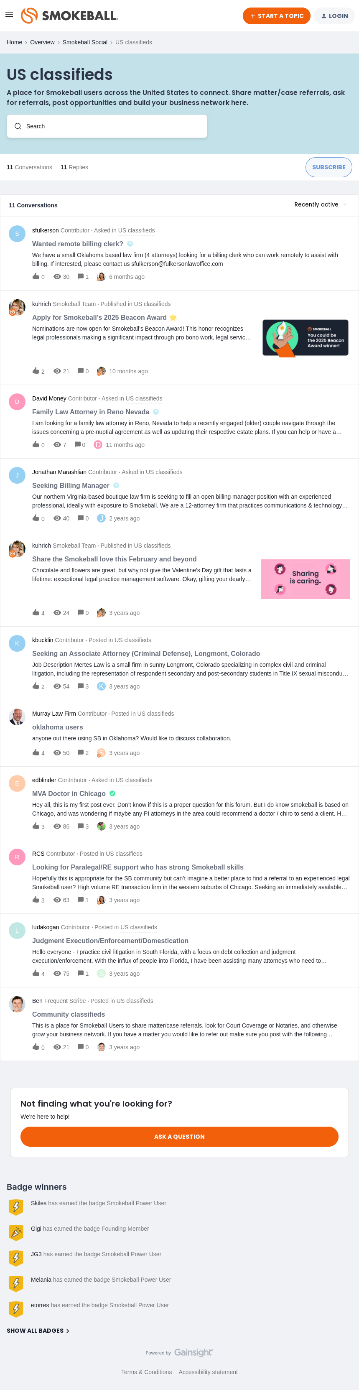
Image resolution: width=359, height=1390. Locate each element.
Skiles (38, 1203)
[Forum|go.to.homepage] (69, 16)
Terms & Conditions (146, 1372)
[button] (9, 17)
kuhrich (41, 304)
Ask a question (179, 1136)
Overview (42, 42)
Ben (37, 1000)
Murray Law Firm (54, 713)
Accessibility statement (208, 1372)
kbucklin (42, 640)
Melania (41, 1279)
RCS (38, 853)
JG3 (36, 1254)
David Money (49, 398)
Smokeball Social (85, 42)
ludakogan (45, 927)
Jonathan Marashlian (59, 472)
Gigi (36, 1228)
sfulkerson (45, 230)
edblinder (44, 780)
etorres (40, 1305)
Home (14, 42)
